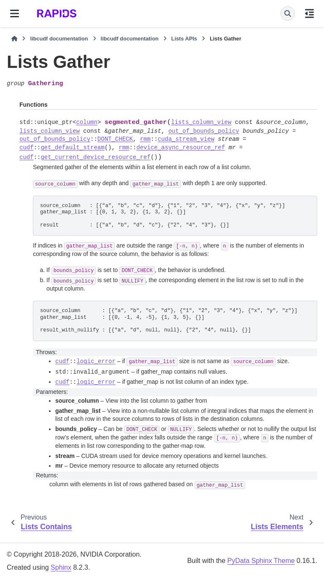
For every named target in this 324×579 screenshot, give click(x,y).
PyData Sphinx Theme (261, 560)
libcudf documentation (59, 38)
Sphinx (61, 567)
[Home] (14, 39)
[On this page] (309, 13)
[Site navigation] (14, 13)
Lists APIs (184, 38)
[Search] (288, 13)
